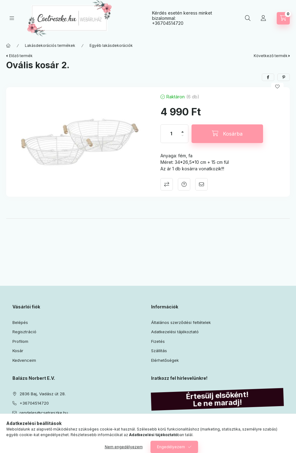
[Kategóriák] (11, 18)
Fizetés (158, 341)
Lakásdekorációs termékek (50, 45)
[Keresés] (248, 18)
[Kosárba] (227, 133)
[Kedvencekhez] (277, 86)
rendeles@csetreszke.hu (44, 412)
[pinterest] (283, 77)
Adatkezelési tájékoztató (175, 331)
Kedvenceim (24, 360)
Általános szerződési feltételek (181, 322)
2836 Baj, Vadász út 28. (43, 393)
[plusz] (182, 129)
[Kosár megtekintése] (283, 18)
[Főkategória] (8, 45)
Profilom (20, 341)
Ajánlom (201, 184)
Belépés (20, 322)
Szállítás (159, 350)
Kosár (17, 350)
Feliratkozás (169, 441)
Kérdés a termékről (184, 184)
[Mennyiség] (171, 134)
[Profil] (263, 18)
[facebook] (268, 77)
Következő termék (271, 55)
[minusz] (182, 138)
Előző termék (21, 55)
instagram (27, 428)
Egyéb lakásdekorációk (111, 45)
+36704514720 (167, 23)
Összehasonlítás (166, 184)
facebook (14, 428)
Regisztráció (24, 331)
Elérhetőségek (165, 360)
